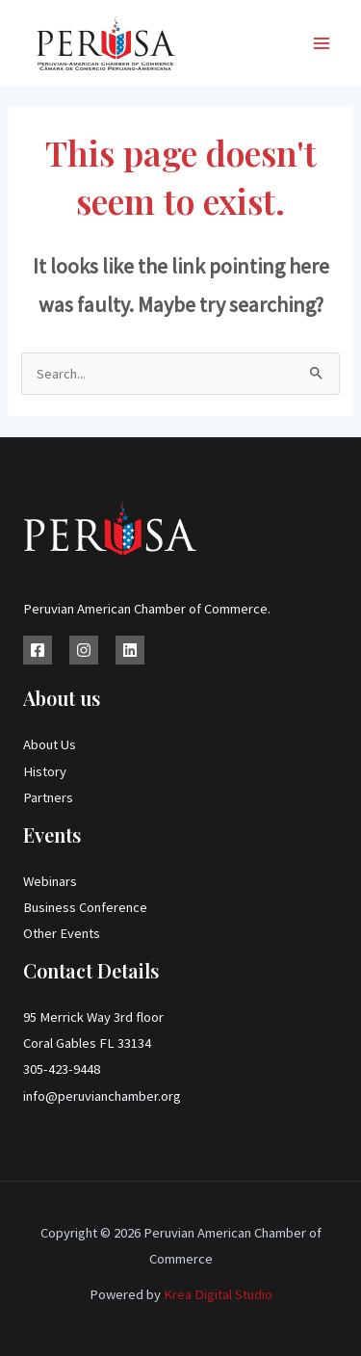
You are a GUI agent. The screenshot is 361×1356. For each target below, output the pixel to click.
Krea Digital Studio (216, 1294)
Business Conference (85, 907)
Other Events (61, 933)
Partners (48, 797)
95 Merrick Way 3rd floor (93, 1017)
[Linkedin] (130, 650)
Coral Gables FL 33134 (87, 1043)
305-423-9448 (61, 1069)
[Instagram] (83, 650)
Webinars (50, 881)
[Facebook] (37, 650)
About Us (49, 744)
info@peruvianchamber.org (102, 1096)
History (44, 771)
